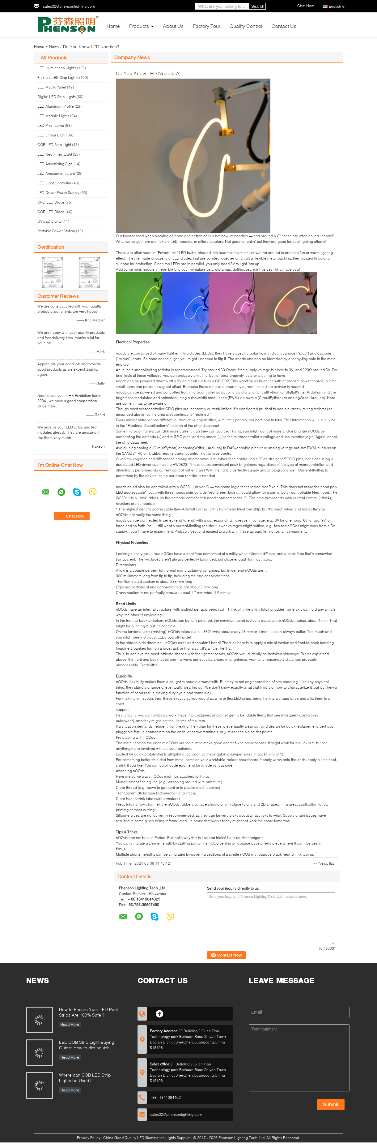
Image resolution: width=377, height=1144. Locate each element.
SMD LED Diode (51, 202)
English (337, 6)
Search (257, 6)
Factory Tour (206, 26)
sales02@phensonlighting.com (69, 6)
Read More (70, 1024)
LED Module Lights (53, 116)
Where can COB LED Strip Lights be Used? (85, 1077)
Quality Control (246, 26)
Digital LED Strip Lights (56, 96)
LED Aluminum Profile (55, 106)
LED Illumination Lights (56, 68)
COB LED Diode (51, 211)
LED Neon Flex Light (54, 154)
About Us (173, 26)
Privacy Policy (88, 1137)
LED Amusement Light (56, 173)
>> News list (323, 863)
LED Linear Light (51, 135)
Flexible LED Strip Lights (57, 77)
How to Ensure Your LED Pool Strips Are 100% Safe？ (88, 1012)
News (54, 46)
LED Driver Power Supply (58, 192)
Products (139, 26)
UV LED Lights (49, 221)
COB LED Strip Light (54, 144)
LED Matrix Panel (51, 87)
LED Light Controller (54, 183)
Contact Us (284, 26)
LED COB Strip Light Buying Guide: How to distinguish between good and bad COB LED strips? (87, 1045)
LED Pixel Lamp (50, 125)
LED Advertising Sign (55, 163)
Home (113, 26)
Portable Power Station (56, 231)
